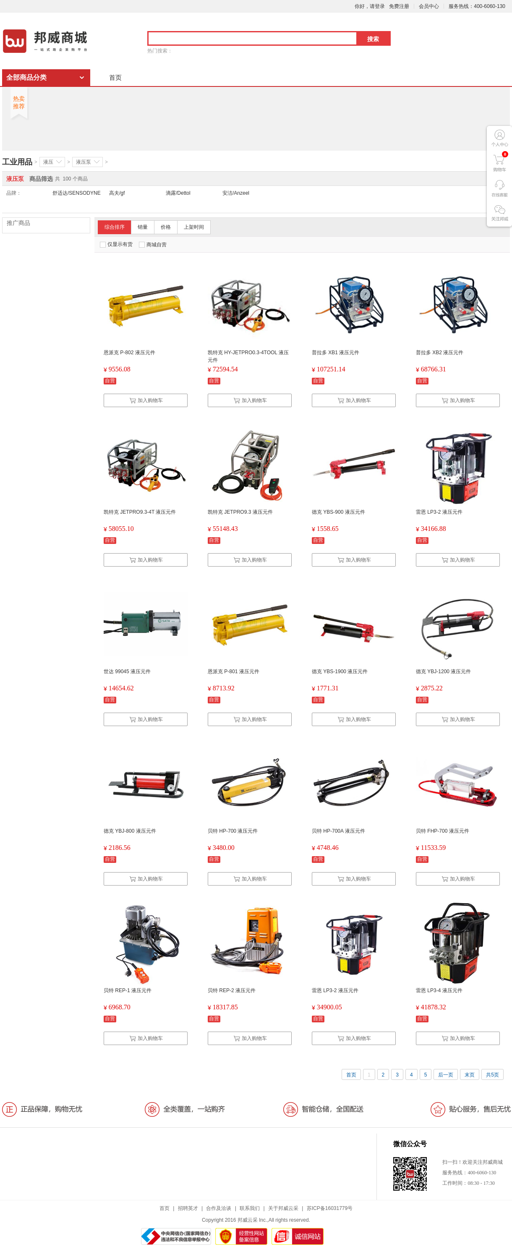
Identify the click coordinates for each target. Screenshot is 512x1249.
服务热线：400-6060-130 (477, 6)
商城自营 (153, 245)
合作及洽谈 (218, 1208)
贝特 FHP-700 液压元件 (442, 831)
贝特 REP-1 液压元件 (128, 990)
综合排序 (114, 227)
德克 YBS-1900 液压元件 (340, 671)
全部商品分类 (26, 77)
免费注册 (399, 6)
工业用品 (17, 162)
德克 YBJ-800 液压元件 (130, 831)
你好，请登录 (370, 6)
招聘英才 (188, 1208)
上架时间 (194, 227)
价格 (166, 227)
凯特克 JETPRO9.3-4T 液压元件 (140, 512)
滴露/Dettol (178, 193)
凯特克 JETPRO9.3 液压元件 (240, 512)
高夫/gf (117, 193)
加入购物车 (146, 400)
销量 (143, 227)
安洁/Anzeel (235, 193)
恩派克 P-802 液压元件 (129, 352)
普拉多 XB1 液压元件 (335, 352)
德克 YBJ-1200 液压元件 (443, 671)
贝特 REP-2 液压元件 (232, 990)
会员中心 (429, 6)
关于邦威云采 (283, 1208)
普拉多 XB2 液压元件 (439, 352)
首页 (115, 77)
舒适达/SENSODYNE (76, 193)
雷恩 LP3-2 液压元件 (439, 512)
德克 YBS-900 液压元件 (338, 512)
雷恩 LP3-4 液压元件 (439, 990)
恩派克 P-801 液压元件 (233, 671)
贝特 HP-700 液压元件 (233, 831)
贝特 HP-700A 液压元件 (338, 831)
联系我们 (250, 1208)
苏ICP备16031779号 (330, 1208)
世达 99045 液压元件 (127, 671)
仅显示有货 (116, 244)
